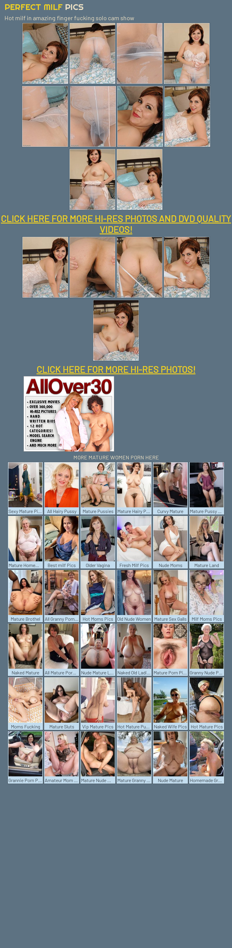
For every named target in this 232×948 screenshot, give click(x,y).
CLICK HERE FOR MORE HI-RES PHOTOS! (116, 369)
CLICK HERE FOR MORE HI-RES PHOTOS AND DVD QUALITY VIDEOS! (116, 224)
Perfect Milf (44, 7)
